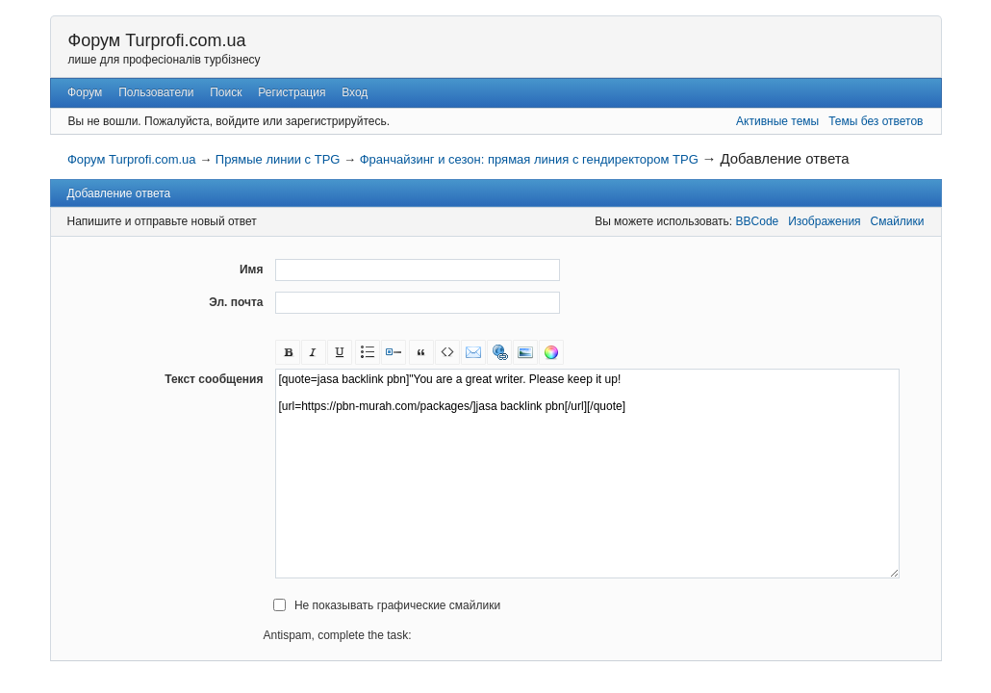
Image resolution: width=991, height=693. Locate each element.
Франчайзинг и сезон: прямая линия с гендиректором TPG (529, 159)
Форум (84, 92)
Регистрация (291, 92)
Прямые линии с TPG (278, 159)
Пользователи (155, 92)
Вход (355, 92)
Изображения (824, 221)
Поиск (225, 92)
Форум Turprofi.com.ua (157, 40)
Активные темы (777, 121)
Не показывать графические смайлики (397, 605)
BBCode (757, 221)
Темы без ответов (875, 121)
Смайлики (898, 221)
